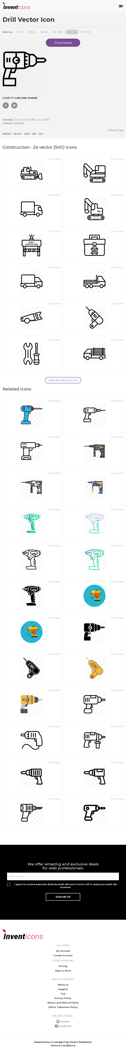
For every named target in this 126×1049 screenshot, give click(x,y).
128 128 (57, 32)
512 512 (86, 32)
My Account (63, 950)
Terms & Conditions (62, 1045)
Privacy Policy (63, 998)
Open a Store (63, 970)
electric (7, 134)
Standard (18, 123)
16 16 (20, 32)
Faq (63, 993)
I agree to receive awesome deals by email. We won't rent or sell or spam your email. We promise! (65, 886)
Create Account (63, 955)
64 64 (44, 32)
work (27, 134)
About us (63, 984)
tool (41, 134)
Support (63, 989)
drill (34, 134)
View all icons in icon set (63, 380)
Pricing (63, 966)
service (18, 134)
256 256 (71, 32)
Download (54, 158)
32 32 (31, 32)
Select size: (8, 32)
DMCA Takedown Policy (63, 1007)
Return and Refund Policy (63, 1002)
